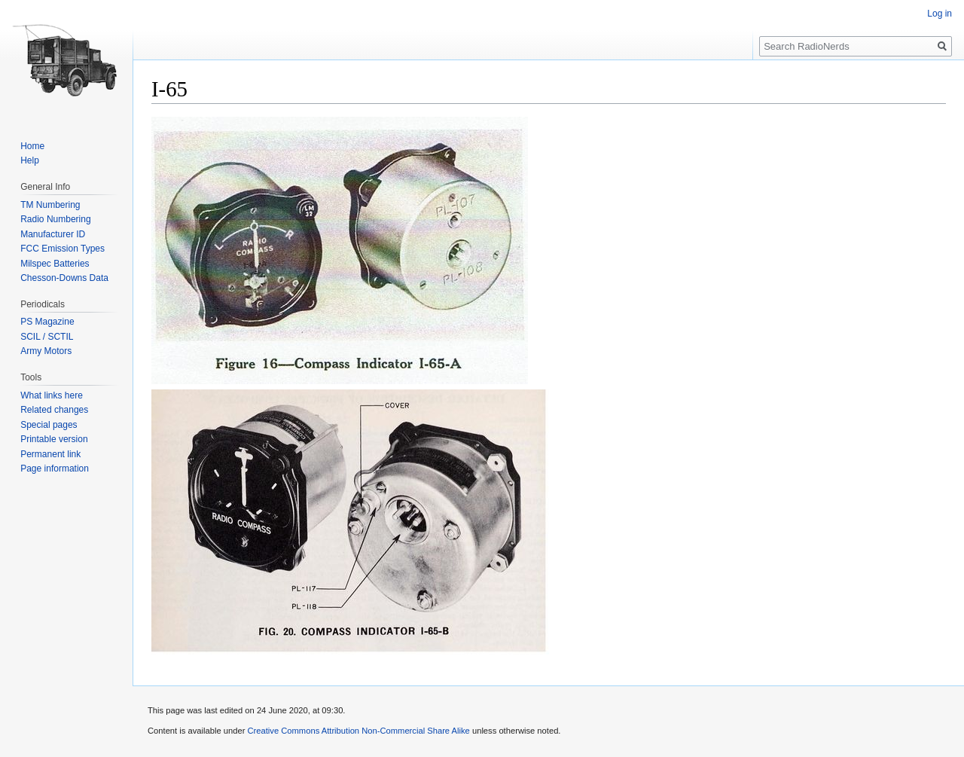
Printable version (53, 439)
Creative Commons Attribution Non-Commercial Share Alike (358, 730)
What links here (51, 395)
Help (29, 160)
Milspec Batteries (54, 263)
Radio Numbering (55, 219)
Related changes (54, 409)
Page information (54, 468)
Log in (939, 13)
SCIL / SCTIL (46, 336)
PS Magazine (47, 321)
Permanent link (50, 454)
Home (32, 146)
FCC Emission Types (62, 248)
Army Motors (46, 351)
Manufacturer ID (52, 234)
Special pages (48, 425)
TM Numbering (50, 205)
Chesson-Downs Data (64, 278)
